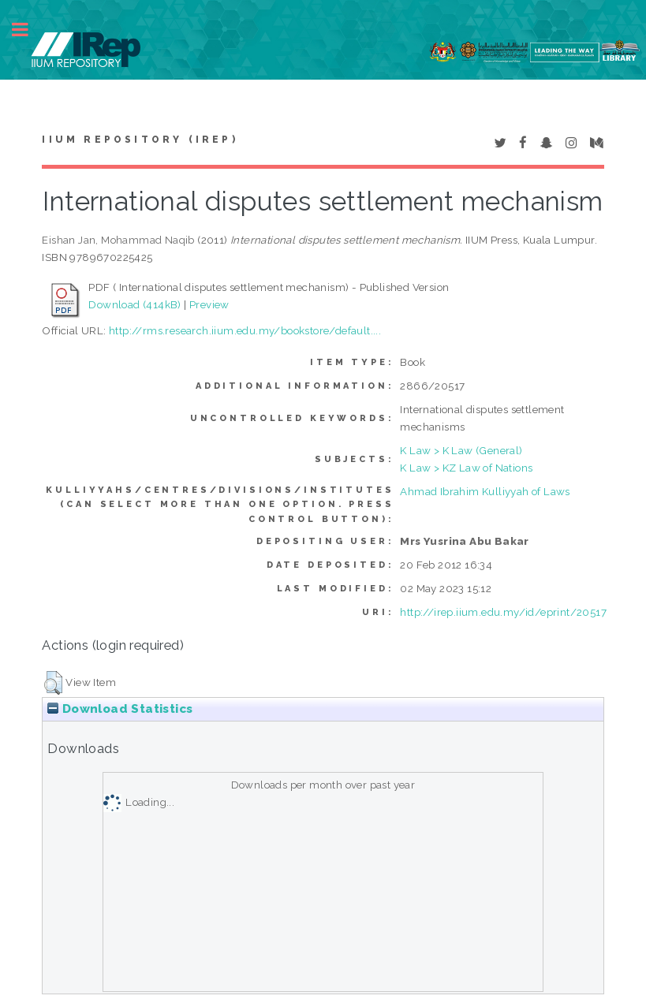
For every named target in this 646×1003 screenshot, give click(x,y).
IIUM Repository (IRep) (139, 139)
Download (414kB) (134, 304)
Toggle (28, 29)
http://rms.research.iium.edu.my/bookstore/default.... (245, 330)
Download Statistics (119, 709)
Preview (209, 304)
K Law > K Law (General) (461, 450)
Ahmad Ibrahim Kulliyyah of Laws (484, 491)
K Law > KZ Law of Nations (466, 467)
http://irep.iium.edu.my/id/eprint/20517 (503, 612)
